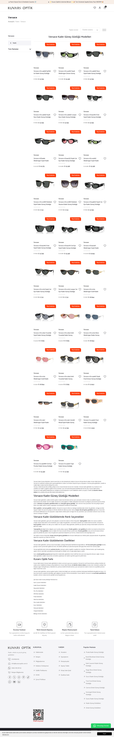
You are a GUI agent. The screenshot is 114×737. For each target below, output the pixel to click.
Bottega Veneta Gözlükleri (40, 614)
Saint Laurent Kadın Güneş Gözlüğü (94, 664)
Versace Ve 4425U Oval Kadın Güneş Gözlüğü (91, 421)
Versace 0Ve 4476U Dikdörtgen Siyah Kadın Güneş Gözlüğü (91, 159)
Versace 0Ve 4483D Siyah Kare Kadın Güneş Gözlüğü (42, 116)
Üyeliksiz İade (65, 675)
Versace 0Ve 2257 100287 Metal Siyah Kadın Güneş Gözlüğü (67, 421)
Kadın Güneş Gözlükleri (93, 703)
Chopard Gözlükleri (38, 611)
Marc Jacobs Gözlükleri (39, 602)
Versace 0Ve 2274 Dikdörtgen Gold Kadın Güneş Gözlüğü (91, 290)
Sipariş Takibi (65, 666)
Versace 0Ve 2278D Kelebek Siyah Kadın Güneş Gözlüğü (43, 203)
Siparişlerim (64, 657)
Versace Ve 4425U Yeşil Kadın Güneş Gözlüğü (66, 465)
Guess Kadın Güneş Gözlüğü (95, 699)
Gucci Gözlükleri (38, 605)
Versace (23, 22)
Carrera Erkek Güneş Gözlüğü (95, 688)
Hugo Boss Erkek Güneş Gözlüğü (93, 671)
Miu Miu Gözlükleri (38, 591)
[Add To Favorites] (55, 71)
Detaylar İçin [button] (5, 735)
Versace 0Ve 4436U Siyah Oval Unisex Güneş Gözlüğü (92, 377)
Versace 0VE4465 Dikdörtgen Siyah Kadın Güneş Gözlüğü (41, 159)
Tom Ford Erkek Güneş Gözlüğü (93, 682)
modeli (85, 521)
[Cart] (105, 7)
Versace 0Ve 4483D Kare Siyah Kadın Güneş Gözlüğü (92, 72)
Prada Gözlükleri (38, 597)
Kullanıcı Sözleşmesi (42, 666)
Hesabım (63, 652)
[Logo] (20, 7)
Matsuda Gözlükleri (39, 608)
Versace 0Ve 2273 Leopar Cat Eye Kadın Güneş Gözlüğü (68, 290)
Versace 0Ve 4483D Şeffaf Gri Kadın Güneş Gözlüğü (42, 72)
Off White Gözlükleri (39, 594)
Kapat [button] (104, 734)
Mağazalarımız (40, 661)
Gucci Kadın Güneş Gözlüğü (95, 676)
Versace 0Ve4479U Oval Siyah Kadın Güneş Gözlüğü (92, 116)
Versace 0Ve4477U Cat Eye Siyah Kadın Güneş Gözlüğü (67, 247)
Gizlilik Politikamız (41, 670)
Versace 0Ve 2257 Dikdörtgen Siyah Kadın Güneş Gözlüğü (41, 421)
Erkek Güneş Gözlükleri (93, 708)
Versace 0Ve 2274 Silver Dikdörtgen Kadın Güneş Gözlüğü (91, 334)
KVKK (37, 675)
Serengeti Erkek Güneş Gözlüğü (93, 693)
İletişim (38, 657)
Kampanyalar (65, 661)
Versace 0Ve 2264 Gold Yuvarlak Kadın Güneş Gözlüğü (66, 334)
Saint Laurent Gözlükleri (40, 583)
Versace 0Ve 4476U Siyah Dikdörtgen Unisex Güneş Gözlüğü (67, 72)
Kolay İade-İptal (66, 670)
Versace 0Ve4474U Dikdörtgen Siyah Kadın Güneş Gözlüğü (91, 247)
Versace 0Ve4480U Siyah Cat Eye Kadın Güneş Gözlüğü (93, 203)
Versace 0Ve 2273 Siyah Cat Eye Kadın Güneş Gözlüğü (42, 290)
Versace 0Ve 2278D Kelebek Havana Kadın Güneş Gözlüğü (68, 203)
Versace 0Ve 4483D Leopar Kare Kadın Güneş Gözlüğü (67, 116)
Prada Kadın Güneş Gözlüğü (95, 652)
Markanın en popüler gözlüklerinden (47, 504)
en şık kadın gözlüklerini (99, 573)
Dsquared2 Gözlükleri (39, 588)
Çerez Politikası (40, 679)
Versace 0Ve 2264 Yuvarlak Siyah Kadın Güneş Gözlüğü (42, 334)
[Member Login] (100, 7)
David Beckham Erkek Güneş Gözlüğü (95, 658)
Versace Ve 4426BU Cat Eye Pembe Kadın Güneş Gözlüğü (43, 465)
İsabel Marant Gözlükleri (40, 585)
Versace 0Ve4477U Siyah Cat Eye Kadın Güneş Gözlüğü (68, 159)
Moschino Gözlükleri (39, 600)
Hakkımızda (39, 652)
